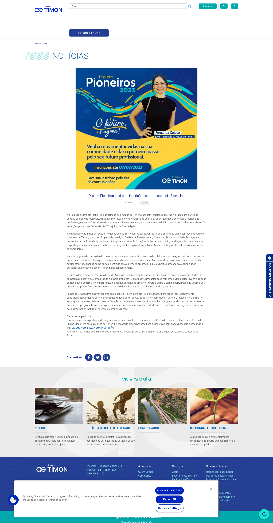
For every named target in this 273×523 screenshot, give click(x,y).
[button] (13, 500)
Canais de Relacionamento (221, 482)
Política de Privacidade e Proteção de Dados (136, 517)
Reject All (169, 499)
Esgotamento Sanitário (185, 461)
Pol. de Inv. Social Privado (219, 461)
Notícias (46, 27)
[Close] (211, 489)
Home (38, 27)
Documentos (179, 468)
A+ (224, 6)
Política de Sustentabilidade (221, 465)
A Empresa (144, 451)
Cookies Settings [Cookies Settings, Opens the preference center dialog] (169, 508)
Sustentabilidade (216, 451)
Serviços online (218, 15)
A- (235, 6)
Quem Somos (145, 457)
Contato (211, 472)
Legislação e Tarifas (183, 465)
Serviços (177, 451)
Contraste (208, 6)
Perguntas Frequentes (218, 478)
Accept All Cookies (169, 490)
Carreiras (150, 15)
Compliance (144, 461)
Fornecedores (168, 15)
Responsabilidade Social (219, 457)
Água (175, 457)
